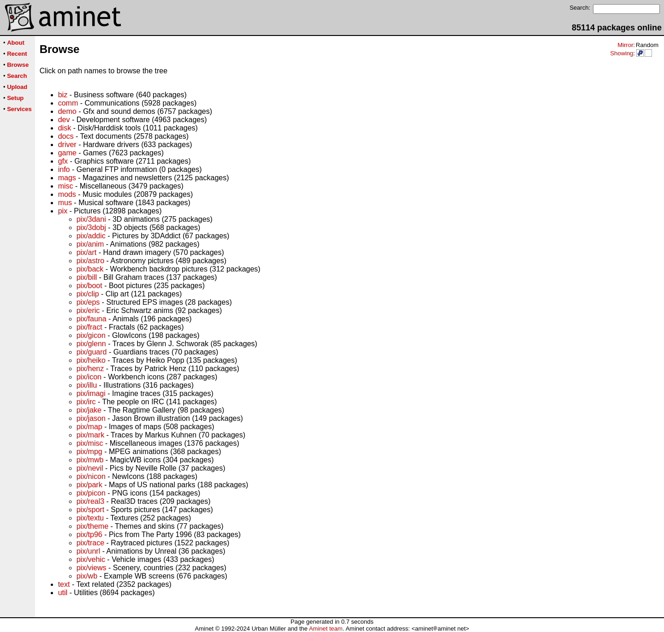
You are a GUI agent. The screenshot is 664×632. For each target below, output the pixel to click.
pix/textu (90, 518)
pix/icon (89, 377)
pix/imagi (91, 393)
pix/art (87, 252)
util (62, 593)
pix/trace (90, 543)
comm (68, 103)
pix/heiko (91, 360)
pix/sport (90, 510)
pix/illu (87, 385)
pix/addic (91, 236)
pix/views (92, 568)
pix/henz (90, 368)
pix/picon (91, 493)
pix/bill (87, 277)
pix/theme (92, 526)
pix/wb (87, 576)
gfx (63, 161)
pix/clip (88, 294)
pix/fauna (92, 319)
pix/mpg (89, 451)
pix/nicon (91, 476)
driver (67, 144)
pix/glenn (91, 344)
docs (66, 136)
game (67, 153)
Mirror (625, 44)
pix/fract (89, 327)
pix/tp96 (89, 534)
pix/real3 (90, 501)
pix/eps (88, 302)
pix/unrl (89, 551)
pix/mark (90, 435)
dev (64, 120)
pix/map (89, 427)
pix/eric (88, 310)
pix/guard (92, 352)
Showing (621, 53)
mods (67, 194)
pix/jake (89, 410)
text (64, 584)
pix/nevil (90, 468)
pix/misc (90, 443)
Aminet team (326, 628)
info (64, 169)
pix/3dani (91, 219)
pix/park (89, 485)
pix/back (90, 269)
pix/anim (90, 244)
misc (65, 186)
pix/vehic (91, 559)
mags (67, 178)
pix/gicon (91, 335)
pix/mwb (90, 460)
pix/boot (89, 285)
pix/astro (90, 261)
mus (65, 203)
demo (67, 111)
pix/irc (86, 402)
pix (62, 211)
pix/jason (91, 418)
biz (62, 95)
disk (64, 128)
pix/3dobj (91, 227)
